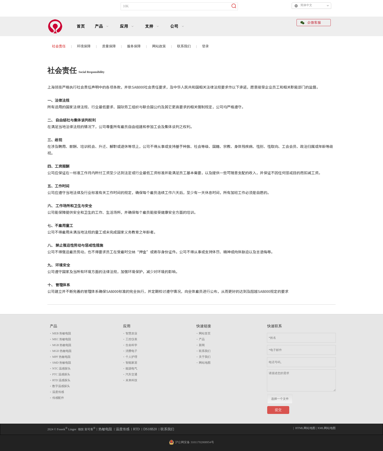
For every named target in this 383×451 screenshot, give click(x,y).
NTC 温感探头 (61, 368)
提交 (278, 410)
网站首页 (205, 333)
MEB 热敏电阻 (61, 333)
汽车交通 (131, 374)
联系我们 (184, 46)
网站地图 (205, 362)
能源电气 (131, 368)
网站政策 (159, 46)
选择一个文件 (280, 398)
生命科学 (131, 345)
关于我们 (205, 357)
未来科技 (131, 380)
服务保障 (134, 46)
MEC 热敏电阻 (61, 339)
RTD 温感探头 (61, 380)
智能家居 (131, 362)
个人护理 (131, 357)
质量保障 (109, 46)
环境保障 (84, 46)
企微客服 (310, 22)
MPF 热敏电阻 (61, 357)
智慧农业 (131, 333)
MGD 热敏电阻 (62, 351)
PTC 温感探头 (61, 374)
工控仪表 (131, 339)
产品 (202, 339)
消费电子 (131, 351)
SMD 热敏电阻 (61, 362)
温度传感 (58, 392)
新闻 (202, 345)
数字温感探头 (61, 386)
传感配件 (58, 398)
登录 (205, 46)
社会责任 (59, 46)
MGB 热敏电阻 (61, 345)
